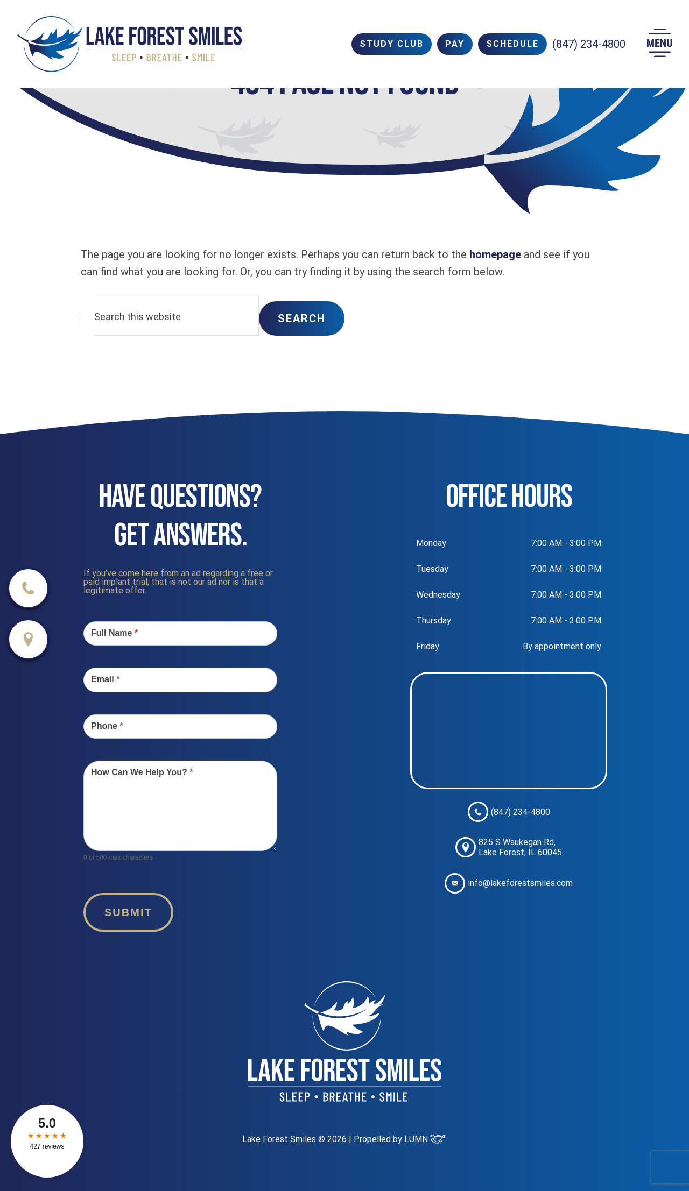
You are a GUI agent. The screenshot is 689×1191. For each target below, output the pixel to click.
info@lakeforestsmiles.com (509, 883)
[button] (659, 44)
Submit (128, 912)
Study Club (392, 44)
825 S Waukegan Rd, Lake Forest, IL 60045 (508, 847)
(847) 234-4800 (588, 44)
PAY (455, 44)
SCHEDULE (512, 44)
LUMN (425, 1139)
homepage (495, 254)
